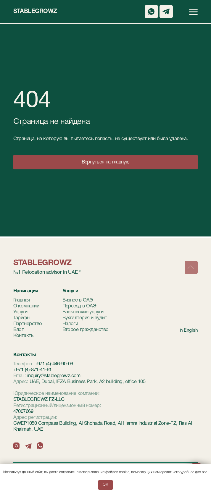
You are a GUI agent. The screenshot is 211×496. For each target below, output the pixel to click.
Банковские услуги (83, 312)
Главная (21, 300)
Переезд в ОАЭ (79, 306)
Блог (18, 330)
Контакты (24, 335)
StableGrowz (35, 11)
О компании (26, 306)
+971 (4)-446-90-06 (54, 364)
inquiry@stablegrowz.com (53, 376)
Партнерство (27, 324)
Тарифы (21, 318)
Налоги (70, 324)
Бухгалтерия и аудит (84, 318)
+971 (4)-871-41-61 (32, 370)
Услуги (20, 312)
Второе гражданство (85, 330)
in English (189, 330)
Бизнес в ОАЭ (77, 300)
